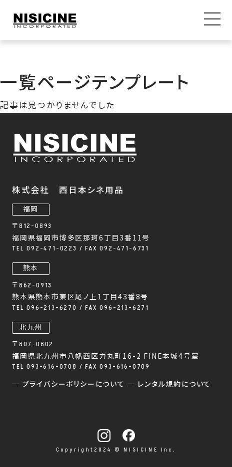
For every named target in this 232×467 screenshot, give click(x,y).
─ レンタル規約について (170, 384)
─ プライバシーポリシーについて (70, 384)
